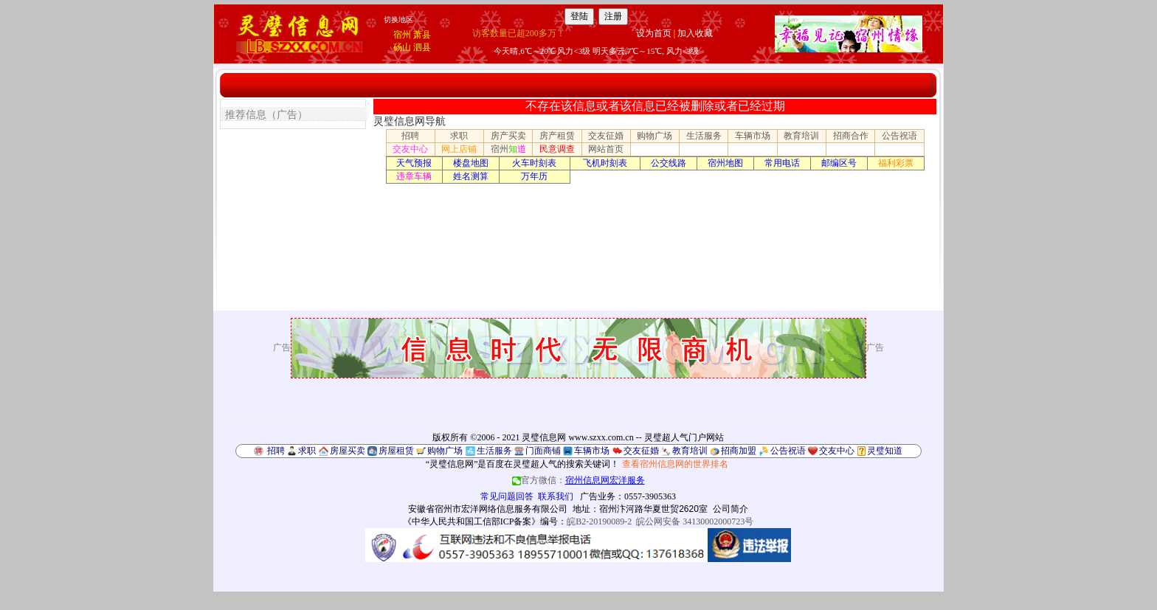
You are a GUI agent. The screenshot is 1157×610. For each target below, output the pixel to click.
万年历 (534, 176)
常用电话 (782, 163)
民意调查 (557, 149)
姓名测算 (470, 176)
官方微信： (578, 480)
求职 (459, 136)
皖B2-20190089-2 (599, 521)
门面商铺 (543, 451)
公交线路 (668, 163)
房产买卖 (508, 136)
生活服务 (704, 136)
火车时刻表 (534, 163)
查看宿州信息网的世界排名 (675, 464)
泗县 (422, 47)
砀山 (402, 47)
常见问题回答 (506, 496)
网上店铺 (459, 149)
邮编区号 (839, 163)
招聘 (410, 136)
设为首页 (653, 33)
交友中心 (410, 149)
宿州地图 (725, 163)
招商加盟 (738, 451)
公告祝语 (899, 136)
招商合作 (850, 136)
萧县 (422, 35)
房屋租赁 (396, 451)
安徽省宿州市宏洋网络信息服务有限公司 (487, 509)
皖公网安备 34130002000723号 (694, 521)
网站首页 (606, 149)
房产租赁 (557, 136)
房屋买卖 (347, 451)
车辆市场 (752, 136)
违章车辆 (414, 176)
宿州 (402, 35)
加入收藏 (695, 33)
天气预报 (414, 163)
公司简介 (730, 509)
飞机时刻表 (605, 163)
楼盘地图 (470, 163)
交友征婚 (606, 136)
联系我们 (555, 496)
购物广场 (654, 136)
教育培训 (801, 136)
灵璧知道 (884, 451)
